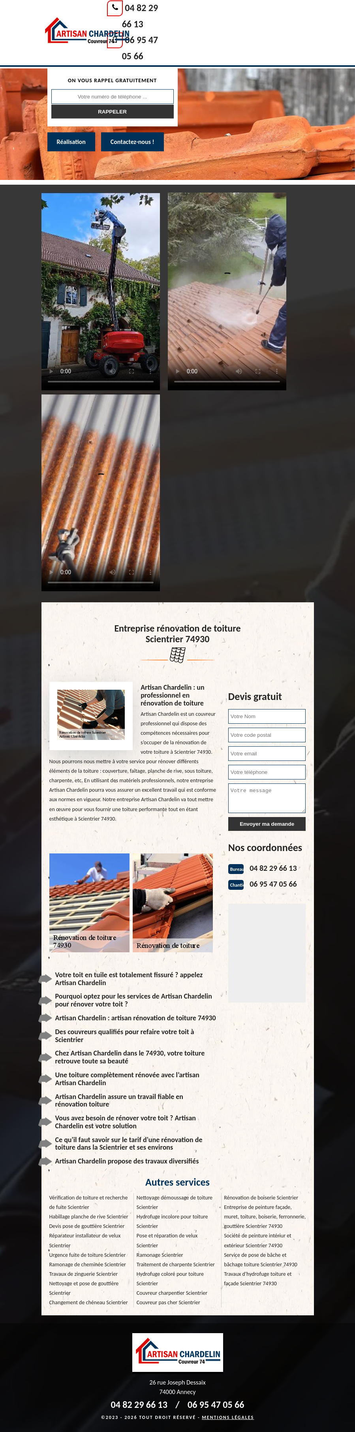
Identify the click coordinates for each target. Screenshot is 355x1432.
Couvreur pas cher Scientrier (168, 1302)
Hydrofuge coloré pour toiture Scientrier (170, 1279)
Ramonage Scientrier (160, 1255)
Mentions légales (228, 1417)
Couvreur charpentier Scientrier (172, 1293)
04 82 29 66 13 (273, 868)
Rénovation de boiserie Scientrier (261, 1197)
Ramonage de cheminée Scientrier (87, 1264)
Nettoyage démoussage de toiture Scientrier (174, 1202)
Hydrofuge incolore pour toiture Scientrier (172, 1221)
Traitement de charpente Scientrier (176, 1264)
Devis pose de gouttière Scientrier (87, 1226)
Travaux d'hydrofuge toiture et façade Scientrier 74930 (257, 1279)
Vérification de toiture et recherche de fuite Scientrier (88, 1202)
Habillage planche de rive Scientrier (88, 1216)
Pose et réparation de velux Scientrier (167, 1240)
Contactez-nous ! (132, 142)
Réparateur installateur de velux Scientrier (85, 1240)
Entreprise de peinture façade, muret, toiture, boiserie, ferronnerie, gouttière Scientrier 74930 (265, 1217)
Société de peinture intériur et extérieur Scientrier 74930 (257, 1240)
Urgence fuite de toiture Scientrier (87, 1255)
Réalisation (71, 142)
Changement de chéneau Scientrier (88, 1302)
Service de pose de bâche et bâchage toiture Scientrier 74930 (260, 1260)
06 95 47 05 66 (273, 884)
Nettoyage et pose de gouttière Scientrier (84, 1288)
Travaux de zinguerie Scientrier (83, 1274)
